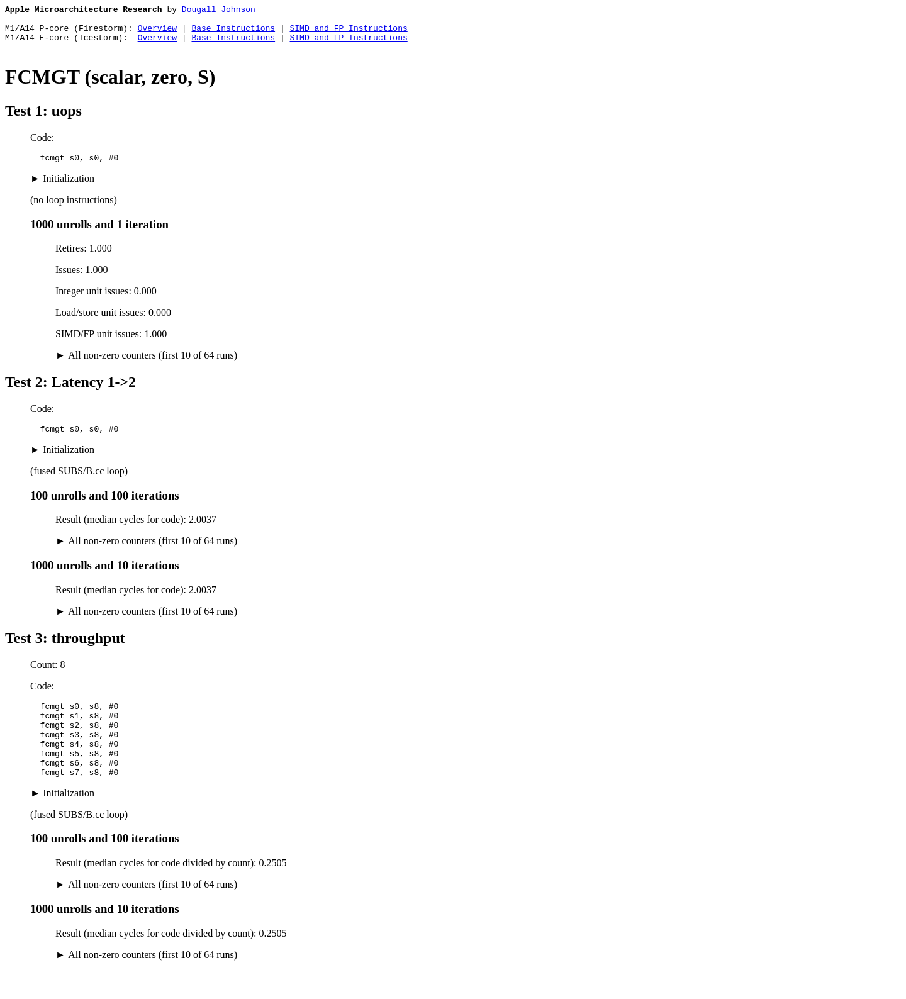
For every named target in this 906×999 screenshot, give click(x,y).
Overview (157, 33)
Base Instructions (233, 33)
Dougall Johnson (218, 10)
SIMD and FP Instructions (348, 33)
